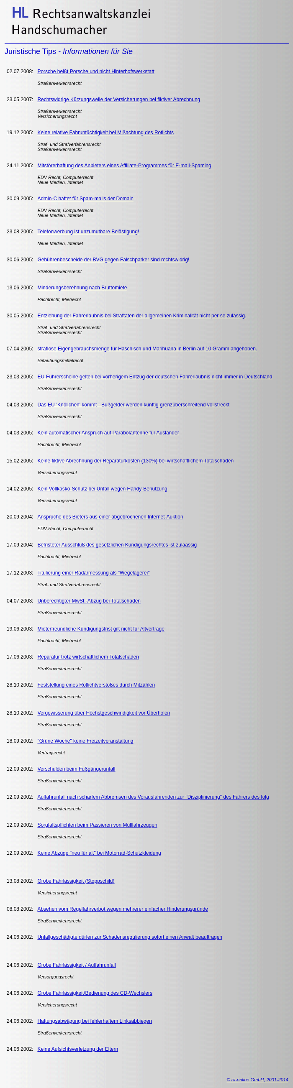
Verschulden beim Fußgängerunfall (76, 769)
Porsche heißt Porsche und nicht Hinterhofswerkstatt (95, 71)
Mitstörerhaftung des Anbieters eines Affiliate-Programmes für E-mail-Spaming (124, 166)
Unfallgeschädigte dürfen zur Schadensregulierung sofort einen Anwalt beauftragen (129, 937)
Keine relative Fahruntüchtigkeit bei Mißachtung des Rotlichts (105, 132)
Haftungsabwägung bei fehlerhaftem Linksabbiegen (94, 1021)
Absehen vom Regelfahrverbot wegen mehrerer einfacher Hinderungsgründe (122, 909)
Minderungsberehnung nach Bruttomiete (82, 288)
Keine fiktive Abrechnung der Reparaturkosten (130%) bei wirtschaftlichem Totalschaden (135, 461)
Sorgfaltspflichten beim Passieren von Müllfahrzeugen (97, 825)
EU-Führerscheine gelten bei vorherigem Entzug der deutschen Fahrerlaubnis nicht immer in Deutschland (154, 377)
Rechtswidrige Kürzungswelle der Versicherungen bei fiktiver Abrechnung (118, 99)
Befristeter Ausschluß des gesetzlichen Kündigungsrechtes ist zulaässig (117, 545)
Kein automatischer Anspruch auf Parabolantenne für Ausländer (108, 433)
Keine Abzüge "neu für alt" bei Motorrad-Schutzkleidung (99, 853)
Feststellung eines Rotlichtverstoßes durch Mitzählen (96, 685)
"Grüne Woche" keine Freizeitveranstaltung (85, 741)
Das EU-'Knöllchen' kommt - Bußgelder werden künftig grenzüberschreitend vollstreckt (133, 405)
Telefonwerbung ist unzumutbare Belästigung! (88, 232)
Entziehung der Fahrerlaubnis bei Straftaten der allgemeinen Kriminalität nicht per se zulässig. (141, 316)
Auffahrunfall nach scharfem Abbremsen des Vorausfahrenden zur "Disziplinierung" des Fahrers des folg (153, 797)
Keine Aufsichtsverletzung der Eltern (77, 1049)
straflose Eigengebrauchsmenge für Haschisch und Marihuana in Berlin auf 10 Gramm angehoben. (147, 349)
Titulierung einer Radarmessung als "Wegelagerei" (93, 573)
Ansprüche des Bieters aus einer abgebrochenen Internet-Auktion (110, 517)
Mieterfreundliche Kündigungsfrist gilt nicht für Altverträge (100, 629)
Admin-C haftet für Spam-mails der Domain (85, 199)
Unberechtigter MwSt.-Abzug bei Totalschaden (89, 601)
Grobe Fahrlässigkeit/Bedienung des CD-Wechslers (94, 993)
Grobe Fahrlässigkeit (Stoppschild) (75, 881)
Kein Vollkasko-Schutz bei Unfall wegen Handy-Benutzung (102, 489)
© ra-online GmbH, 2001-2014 (257, 1079)
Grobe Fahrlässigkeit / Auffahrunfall (76, 965)
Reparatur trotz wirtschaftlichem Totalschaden (88, 657)
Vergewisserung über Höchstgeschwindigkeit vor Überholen (103, 713)
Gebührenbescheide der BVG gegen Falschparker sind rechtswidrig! (113, 260)
